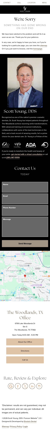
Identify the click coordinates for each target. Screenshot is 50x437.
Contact (7, 2)
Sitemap (5, 426)
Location (31, 2)
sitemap (43, 45)
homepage (37, 48)
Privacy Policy (16, 426)
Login (25, 426)
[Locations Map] (25, 275)
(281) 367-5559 (13, 157)
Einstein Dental (30, 421)
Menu (44, 2)
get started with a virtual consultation (26, 154)
